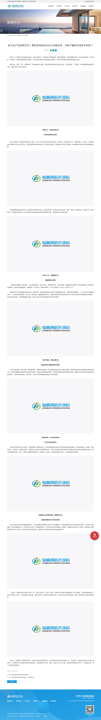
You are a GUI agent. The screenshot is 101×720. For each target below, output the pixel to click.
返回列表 (12, 681)
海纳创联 (45, 716)
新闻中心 (20, 35)
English (92, 1)
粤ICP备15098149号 (12, 716)
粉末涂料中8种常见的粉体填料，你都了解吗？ (23, 677)
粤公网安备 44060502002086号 (26, 716)
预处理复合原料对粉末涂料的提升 (20, 674)
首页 (16, 35)
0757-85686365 (32, 1)
